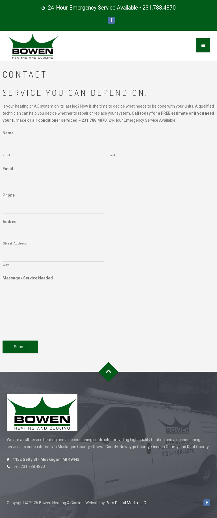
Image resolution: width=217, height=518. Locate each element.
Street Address (15, 243)
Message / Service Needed (28, 278)
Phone (9, 195)
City (6, 265)
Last (111, 155)
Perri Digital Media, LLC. (126, 503)
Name (8, 133)
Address (11, 221)
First (6, 155)
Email (8, 168)
